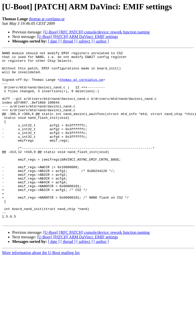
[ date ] (53, 41)
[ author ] (101, 41)
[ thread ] (67, 41)
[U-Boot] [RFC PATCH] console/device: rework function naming (96, 32)
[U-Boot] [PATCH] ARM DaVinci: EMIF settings (77, 36)
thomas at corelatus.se (47, 19)
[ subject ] (84, 41)
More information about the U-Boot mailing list (41, 287)
